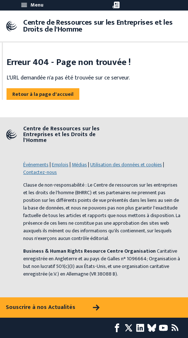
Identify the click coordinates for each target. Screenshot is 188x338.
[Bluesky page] (153, 327)
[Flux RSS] (176, 327)
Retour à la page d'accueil (43, 94)
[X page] (130, 327)
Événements (36, 164)
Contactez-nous (40, 172)
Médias (79, 164)
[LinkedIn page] (141, 327)
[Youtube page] (165, 327)
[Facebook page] (118, 327)
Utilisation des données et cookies (126, 164)
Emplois (60, 164)
